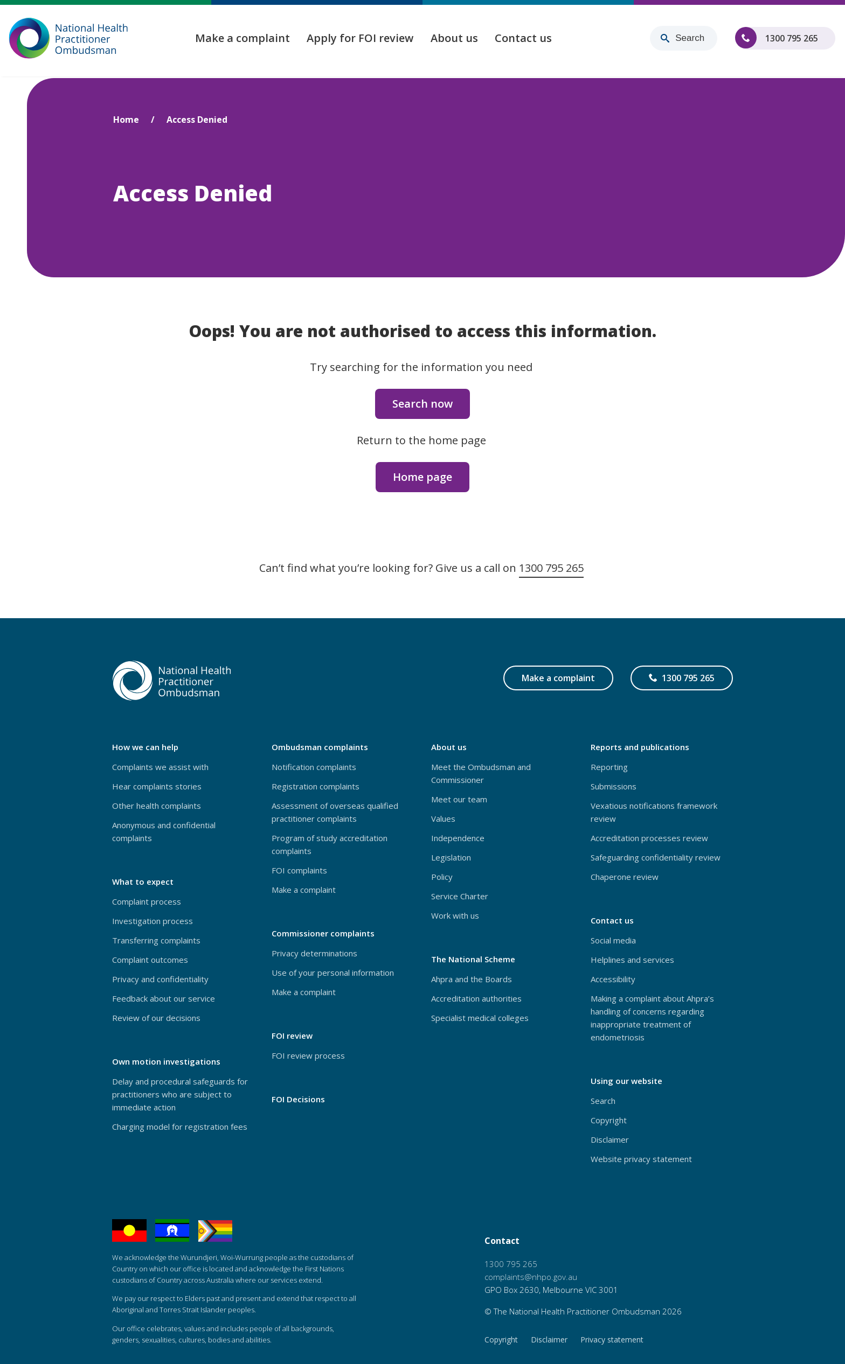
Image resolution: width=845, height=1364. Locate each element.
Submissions (613, 786)
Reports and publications (640, 747)
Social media (613, 940)
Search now (422, 403)
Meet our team (459, 799)
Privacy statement (611, 1339)
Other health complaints (156, 805)
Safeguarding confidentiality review (656, 857)
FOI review (292, 1035)
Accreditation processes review (649, 838)
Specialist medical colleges (480, 1017)
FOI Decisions (298, 1099)
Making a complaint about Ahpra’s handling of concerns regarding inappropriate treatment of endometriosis (652, 1018)
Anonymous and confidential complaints (164, 831)
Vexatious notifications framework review (654, 812)
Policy (442, 876)
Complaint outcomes (150, 959)
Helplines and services (632, 959)
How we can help (145, 747)
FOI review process (308, 1055)
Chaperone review (625, 876)
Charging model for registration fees (179, 1126)
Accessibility (613, 979)
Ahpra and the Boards (471, 979)
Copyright (609, 1120)
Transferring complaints (156, 940)
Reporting (609, 766)
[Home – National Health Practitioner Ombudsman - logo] (69, 39)
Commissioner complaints (323, 933)
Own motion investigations (166, 1061)
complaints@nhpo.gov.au (530, 1276)
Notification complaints (314, 766)
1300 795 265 (791, 42)
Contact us (525, 39)
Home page (422, 477)
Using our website (626, 1080)
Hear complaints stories (157, 786)
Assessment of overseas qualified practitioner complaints (335, 812)
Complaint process (146, 901)
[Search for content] (683, 39)
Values (443, 818)
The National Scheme (473, 959)
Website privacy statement (641, 1158)
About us (456, 39)
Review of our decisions (156, 1017)
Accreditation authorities (476, 998)
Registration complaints (315, 786)
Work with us (455, 915)
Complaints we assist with (160, 766)
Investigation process (152, 920)
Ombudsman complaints (320, 747)
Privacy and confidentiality (160, 979)
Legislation (451, 857)
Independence (457, 838)
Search (603, 1100)
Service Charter (459, 896)
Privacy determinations (314, 953)
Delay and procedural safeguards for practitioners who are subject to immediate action (180, 1094)
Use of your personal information (333, 972)
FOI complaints (299, 870)
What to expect (143, 881)
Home (126, 119)
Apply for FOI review (362, 39)
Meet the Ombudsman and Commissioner (481, 773)
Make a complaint (244, 39)
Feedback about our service (163, 998)
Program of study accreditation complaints (329, 844)
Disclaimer (610, 1139)
